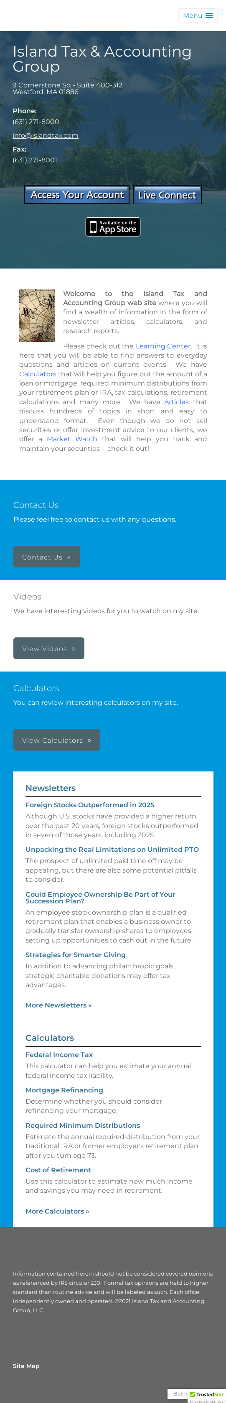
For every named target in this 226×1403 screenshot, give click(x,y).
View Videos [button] (44, 649)
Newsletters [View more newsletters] (50, 788)
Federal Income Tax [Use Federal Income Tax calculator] (59, 1055)
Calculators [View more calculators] (49, 1038)
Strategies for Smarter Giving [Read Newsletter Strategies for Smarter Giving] (75, 955)
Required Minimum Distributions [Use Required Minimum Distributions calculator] (82, 1125)
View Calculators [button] (52, 740)
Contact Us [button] (42, 557)
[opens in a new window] (77, 202)
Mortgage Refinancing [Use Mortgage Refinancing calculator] (64, 1090)
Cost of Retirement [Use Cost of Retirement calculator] (58, 1170)
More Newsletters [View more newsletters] (58, 1005)
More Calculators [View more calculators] (57, 1211)
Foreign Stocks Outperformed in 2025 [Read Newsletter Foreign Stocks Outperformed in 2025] (89, 805)
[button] (198, 15)
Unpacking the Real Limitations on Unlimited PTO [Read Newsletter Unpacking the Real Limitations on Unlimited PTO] (112, 849)
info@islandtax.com (46, 135)
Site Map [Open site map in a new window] (26, 1366)
